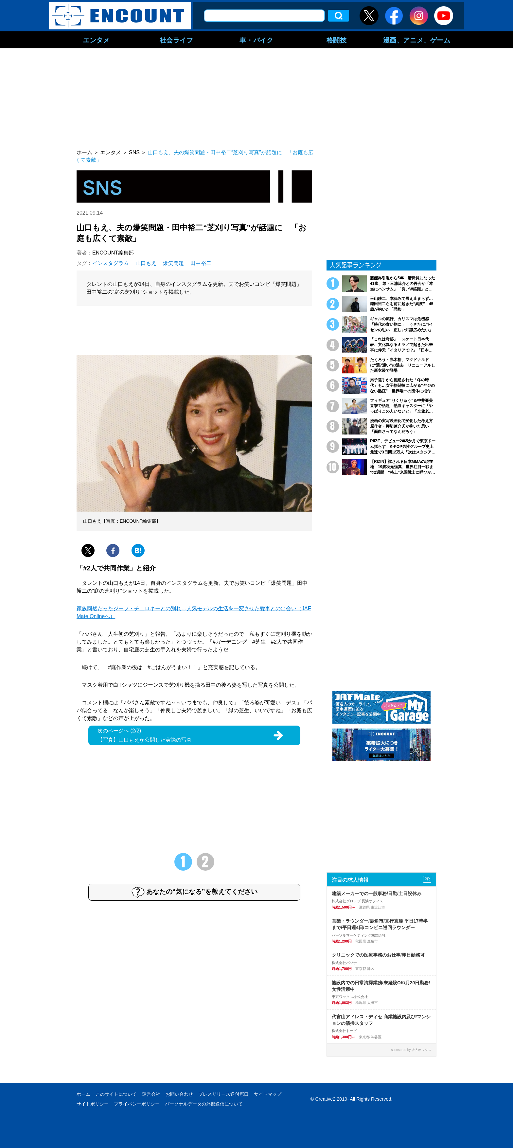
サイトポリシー (93, 1104)
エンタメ (96, 40)
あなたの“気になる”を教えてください (194, 892)
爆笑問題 (173, 263)
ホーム (83, 1094)
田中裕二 (200, 263)
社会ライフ (176, 40)
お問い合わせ (179, 1094)
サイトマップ (267, 1094)
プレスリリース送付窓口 (223, 1094)
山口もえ (145, 263)
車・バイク (256, 40)
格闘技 (337, 40)
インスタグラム (110, 263)
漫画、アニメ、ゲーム (417, 40)
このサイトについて (116, 1094)
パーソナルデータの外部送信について (204, 1104)
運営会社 (151, 1094)
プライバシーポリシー (137, 1104)
